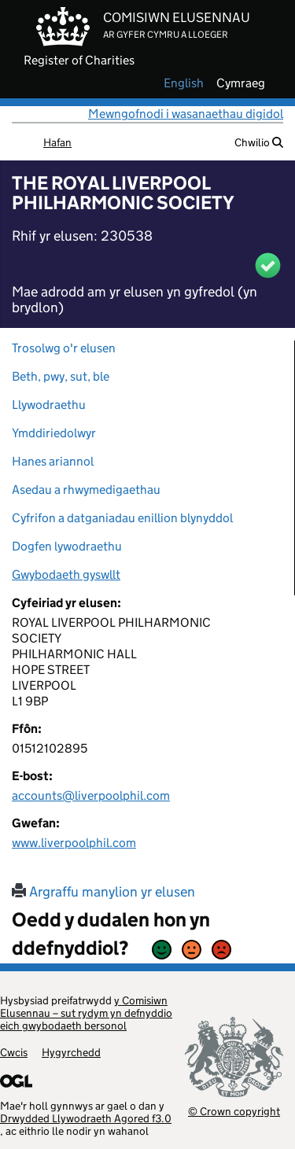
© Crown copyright (234, 1111)
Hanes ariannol (53, 461)
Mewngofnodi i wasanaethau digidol (185, 113)
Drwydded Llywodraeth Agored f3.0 (85, 1118)
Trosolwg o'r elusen (64, 348)
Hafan (57, 142)
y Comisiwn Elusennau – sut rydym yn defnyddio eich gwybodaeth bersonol (86, 1013)
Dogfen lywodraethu (67, 546)
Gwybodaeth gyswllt (66, 574)
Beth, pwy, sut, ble (60, 376)
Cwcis (14, 1052)
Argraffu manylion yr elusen (103, 891)
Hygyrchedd (71, 1052)
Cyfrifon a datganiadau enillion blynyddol (122, 517)
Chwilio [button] (258, 142)
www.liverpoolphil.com (74, 842)
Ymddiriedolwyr (54, 432)
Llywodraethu (49, 404)
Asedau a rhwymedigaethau (86, 489)
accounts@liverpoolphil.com (91, 795)
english (184, 83)
